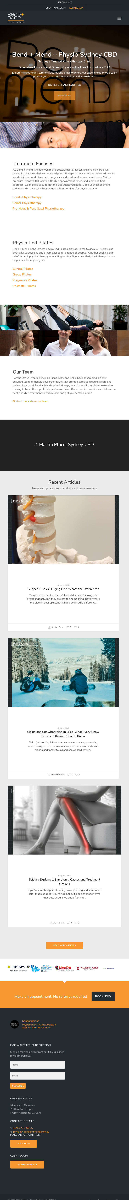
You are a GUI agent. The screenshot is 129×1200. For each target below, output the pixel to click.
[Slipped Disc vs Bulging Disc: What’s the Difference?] (63, 563)
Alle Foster (57, 923)
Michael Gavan (56, 775)
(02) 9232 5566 (23, 1128)
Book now (103, 996)
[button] (119, 18)
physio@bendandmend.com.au (31, 1132)
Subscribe (18, 1086)
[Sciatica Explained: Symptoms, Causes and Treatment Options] (64, 856)
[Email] (37, 1076)
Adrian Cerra (56, 627)
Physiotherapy (24, 501)
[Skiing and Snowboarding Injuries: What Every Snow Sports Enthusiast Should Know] (63, 708)
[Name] (37, 1065)
